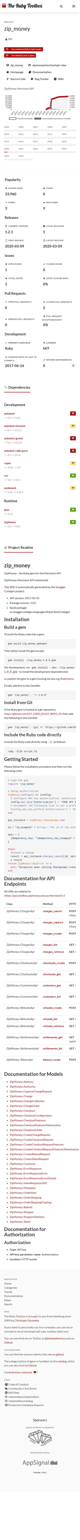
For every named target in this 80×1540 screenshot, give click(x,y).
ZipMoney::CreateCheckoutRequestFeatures (37, 1143)
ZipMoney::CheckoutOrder (26, 1129)
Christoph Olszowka (26, 1319)
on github (58, 1353)
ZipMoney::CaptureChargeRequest (31, 1090)
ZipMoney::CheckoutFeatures (28, 1119)
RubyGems (67, 678)
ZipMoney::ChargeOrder (25, 1105)
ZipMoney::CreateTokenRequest (29, 1158)
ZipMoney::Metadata (22, 1187)
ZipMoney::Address (21, 1081)
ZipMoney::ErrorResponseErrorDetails (33, 1177)
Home (7, 1283)
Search (8, 1303)
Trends (8, 1291)
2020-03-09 (14, 246)
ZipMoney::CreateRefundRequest (30, 1153)
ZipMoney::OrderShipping (25, 1197)
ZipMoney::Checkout (22, 1110)
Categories (10, 1287)
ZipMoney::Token (20, 1221)
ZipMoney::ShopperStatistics (27, 1216)
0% (45, 284)
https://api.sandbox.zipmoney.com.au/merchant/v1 (34, 895)
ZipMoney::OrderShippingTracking (30, 1201)
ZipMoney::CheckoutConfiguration (31, 1115)
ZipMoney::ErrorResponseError (29, 1172)
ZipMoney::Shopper (22, 1211)
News (7, 1299)
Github (8, 1342)
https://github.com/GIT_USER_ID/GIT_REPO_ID (33, 713)
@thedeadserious (55, 1337)
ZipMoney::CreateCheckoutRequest (31, 1139)
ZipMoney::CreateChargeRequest (30, 1134)
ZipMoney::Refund (21, 1206)
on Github (30, 1364)
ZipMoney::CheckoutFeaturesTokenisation (35, 1124)
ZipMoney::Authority (22, 1086)
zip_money (17, 28)
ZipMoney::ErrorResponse (25, 1168)
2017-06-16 (14, 365)
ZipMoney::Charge (21, 1095)
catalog (62, 1360)
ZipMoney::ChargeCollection (27, 1100)
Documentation (13, 1295)
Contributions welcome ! (21, 1371)
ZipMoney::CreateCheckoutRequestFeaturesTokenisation (44, 1148)
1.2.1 (9, 232)
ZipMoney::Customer (23, 1163)
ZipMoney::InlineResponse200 (28, 1182)
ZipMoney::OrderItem (23, 1192)
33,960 (10, 194)
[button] (61, 6)
